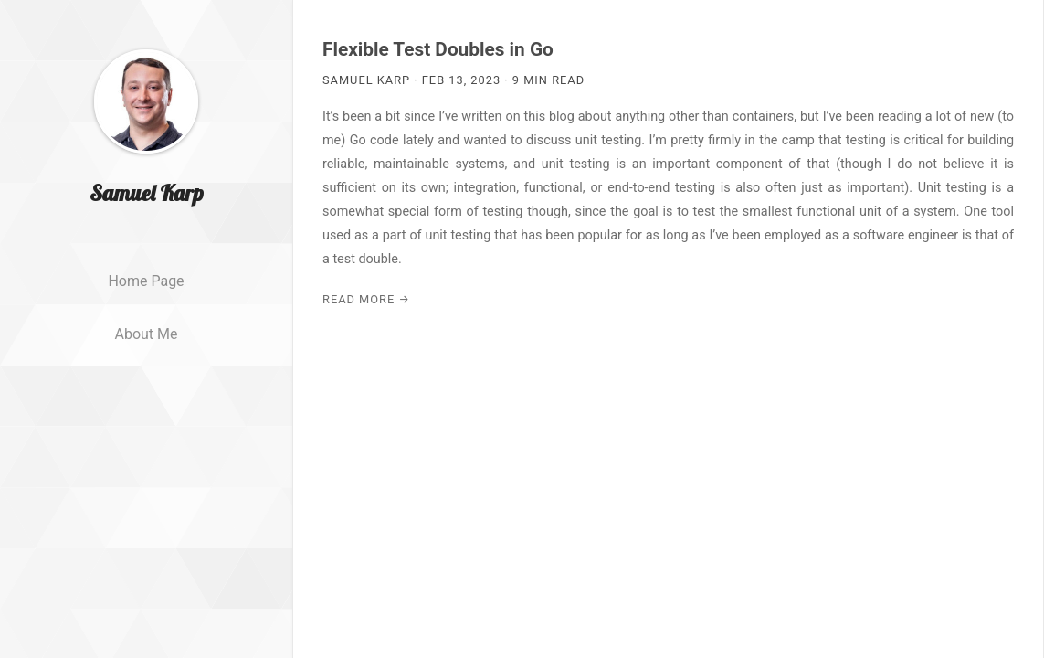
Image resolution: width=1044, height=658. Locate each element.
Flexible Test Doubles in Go (438, 49)
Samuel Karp (147, 222)
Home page (146, 310)
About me (145, 363)
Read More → (366, 299)
